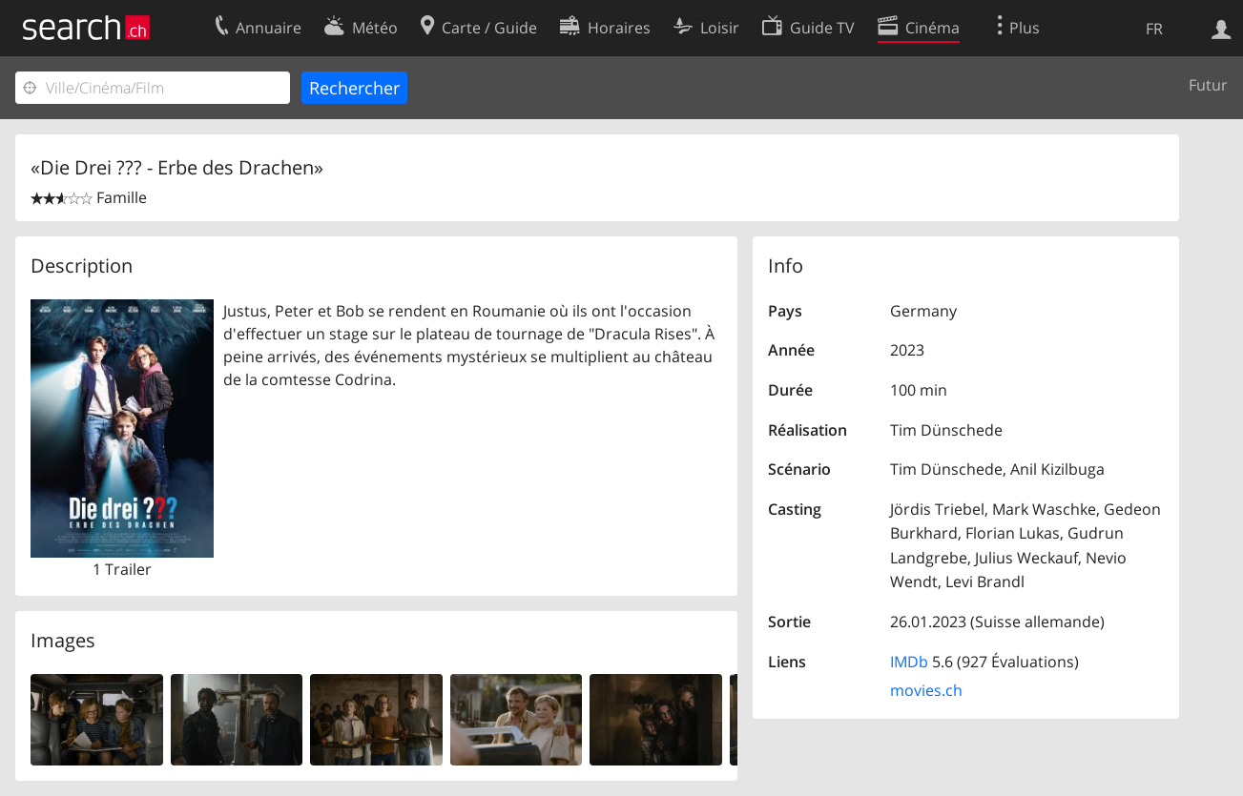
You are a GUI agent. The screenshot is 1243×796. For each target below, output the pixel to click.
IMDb (909, 661)
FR (1154, 28)
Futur (1208, 84)
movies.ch (926, 690)
